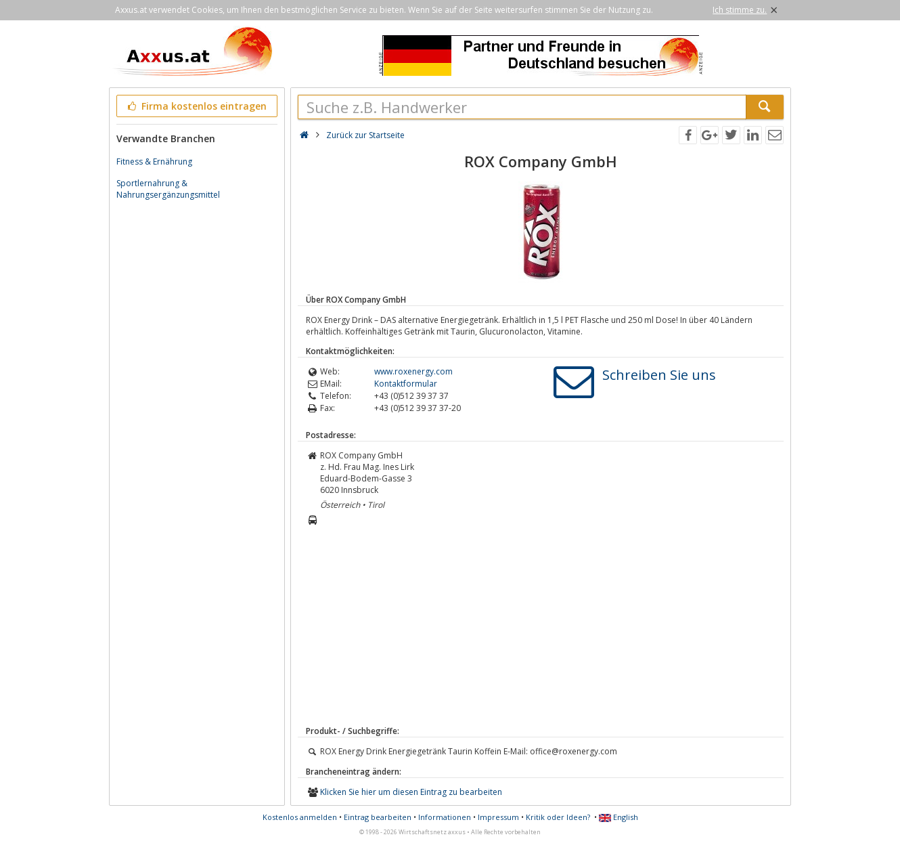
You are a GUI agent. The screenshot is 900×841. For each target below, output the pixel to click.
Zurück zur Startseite (365, 135)
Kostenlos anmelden (300, 817)
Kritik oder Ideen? (558, 817)
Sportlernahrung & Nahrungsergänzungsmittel (168, 188)
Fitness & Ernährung (154, 161)
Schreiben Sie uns (659, 375)
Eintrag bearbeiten (377, 817)
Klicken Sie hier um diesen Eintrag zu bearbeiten (411, 792)
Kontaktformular (405, 383)
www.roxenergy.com (413, 371)
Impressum (498, 817)
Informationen (444, 817)
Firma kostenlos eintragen (196, 106)
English (618, 817)
